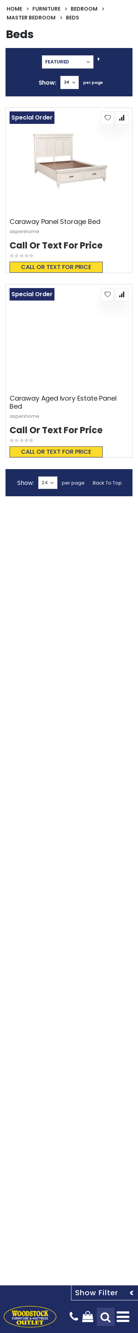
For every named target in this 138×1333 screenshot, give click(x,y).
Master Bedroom (31, 17)
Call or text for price (56, 267)
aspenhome (24, 231)
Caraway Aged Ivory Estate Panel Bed (63, 402)
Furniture (46, 8)
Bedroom (84, 8)
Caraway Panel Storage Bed (55, 222)
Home (14, 8)
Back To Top (107, 482)
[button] (107, 118)
